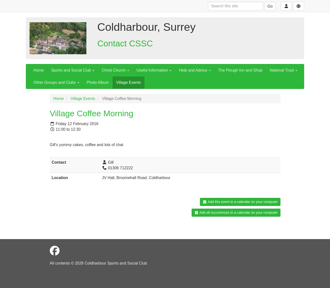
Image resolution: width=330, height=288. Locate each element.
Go (270, 6)
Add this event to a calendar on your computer (240, 202)
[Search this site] (235, 6)
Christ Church (115, 70)
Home (38, 70)
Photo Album (98, 82)
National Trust (283, 70)
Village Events (128, 82)
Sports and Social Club (72, 70)
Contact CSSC (125, 43)
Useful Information (154, 70)
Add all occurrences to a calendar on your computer (236, 212)
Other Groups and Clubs (56, 82)
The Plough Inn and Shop (240, 70)
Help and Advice (195, 70)
